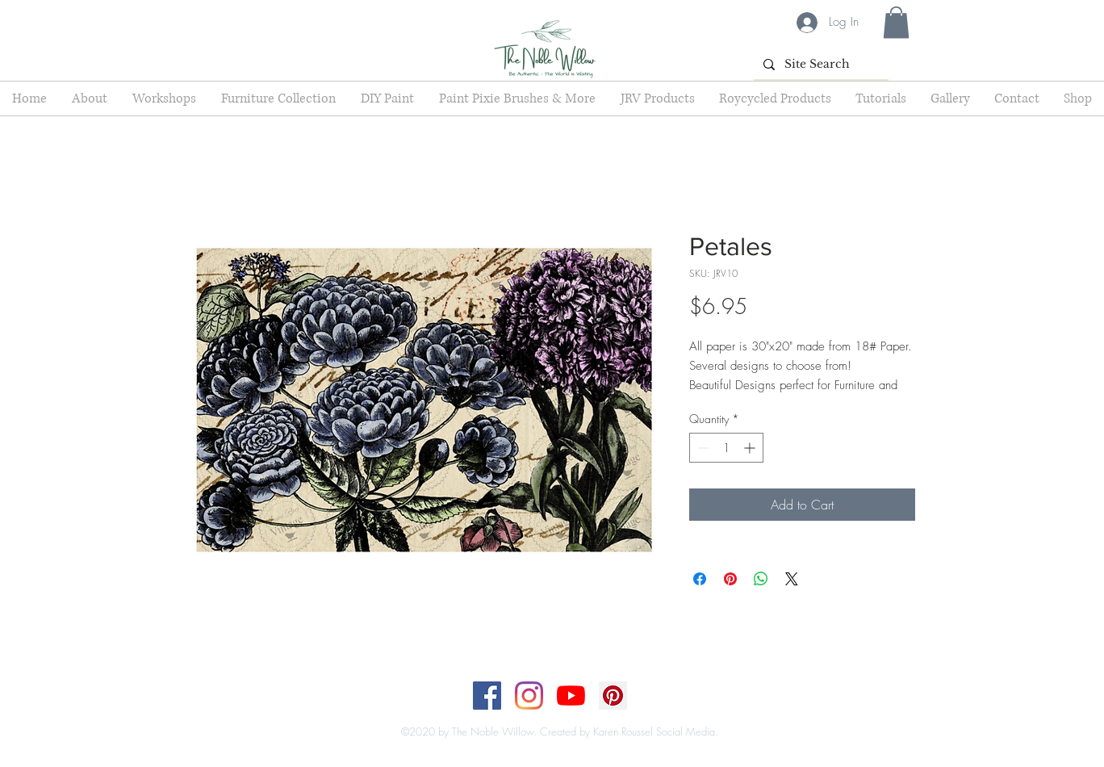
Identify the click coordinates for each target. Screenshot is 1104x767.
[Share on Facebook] (699, 579)
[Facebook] (487, 695)
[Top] (542, 715)
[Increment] (751, 448)
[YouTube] (571, 695)
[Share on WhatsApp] (761, 579)
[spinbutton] (726, 448)
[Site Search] (819, 64)
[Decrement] (702, 448)
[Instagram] (529, 695)
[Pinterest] (613, 695)
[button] (896, 22)
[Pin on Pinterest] (730, 579)
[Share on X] (791, 579)
